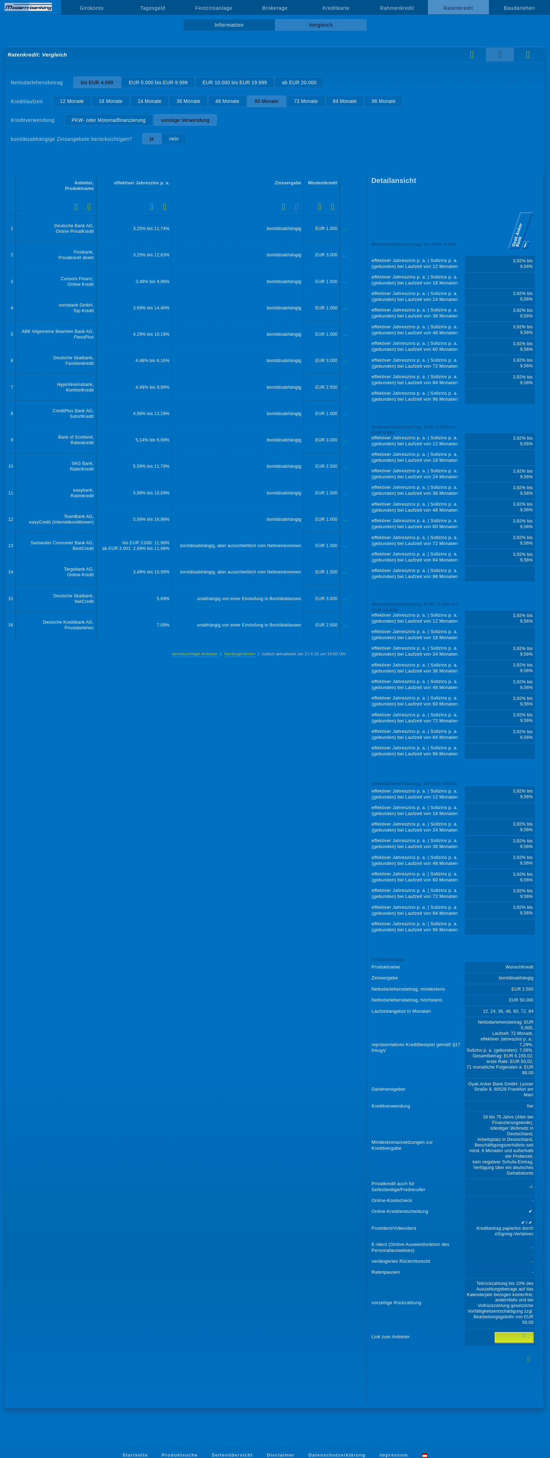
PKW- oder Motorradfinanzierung (109, 120)
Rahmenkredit (397, 8)
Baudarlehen (519, 8)
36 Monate (188, 101)
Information (229, 25)
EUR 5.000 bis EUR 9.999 (158, 82)
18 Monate (111, 101)
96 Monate (384, 101)
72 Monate (306, 101)
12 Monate (72, 101)
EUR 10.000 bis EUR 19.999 (235, 82)
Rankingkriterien (239, 654)
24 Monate (150, 101)
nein (174, 139)
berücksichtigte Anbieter (195, 654)
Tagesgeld (152, 8)
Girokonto (91, 8)
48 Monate (227, 101)
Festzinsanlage (214, 8)
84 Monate (345, 101)
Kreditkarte (336, 8)
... (345, 228)
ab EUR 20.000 (299, 82)
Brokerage (275, 8)
